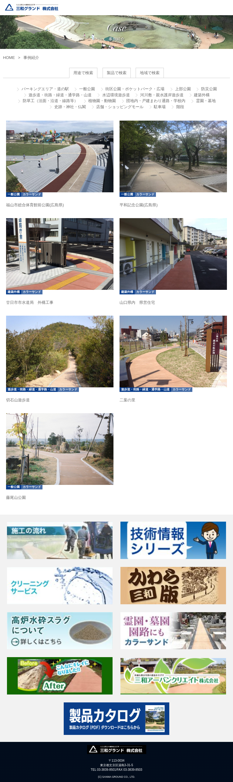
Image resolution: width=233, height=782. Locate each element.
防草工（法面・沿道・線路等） (50, 100)
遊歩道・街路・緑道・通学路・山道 (60, 95)
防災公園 (208, 89)
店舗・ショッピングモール (119, 107)
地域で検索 (150, 72)
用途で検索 (83, 72)
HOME (9, 57)
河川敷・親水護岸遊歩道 (161, 95)
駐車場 (159, 107)
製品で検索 (117, 72)
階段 (179, 107)
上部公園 (182, 89)
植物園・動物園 (101, 100)
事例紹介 (31, 57)
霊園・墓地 (205, 100)
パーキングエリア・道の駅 (44, 89)
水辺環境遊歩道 (115, 95)
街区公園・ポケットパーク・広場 (134, 89)
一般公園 (86, 89)
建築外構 (201, 95)
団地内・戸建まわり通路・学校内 (155, 100)
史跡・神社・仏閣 (69, 107)
